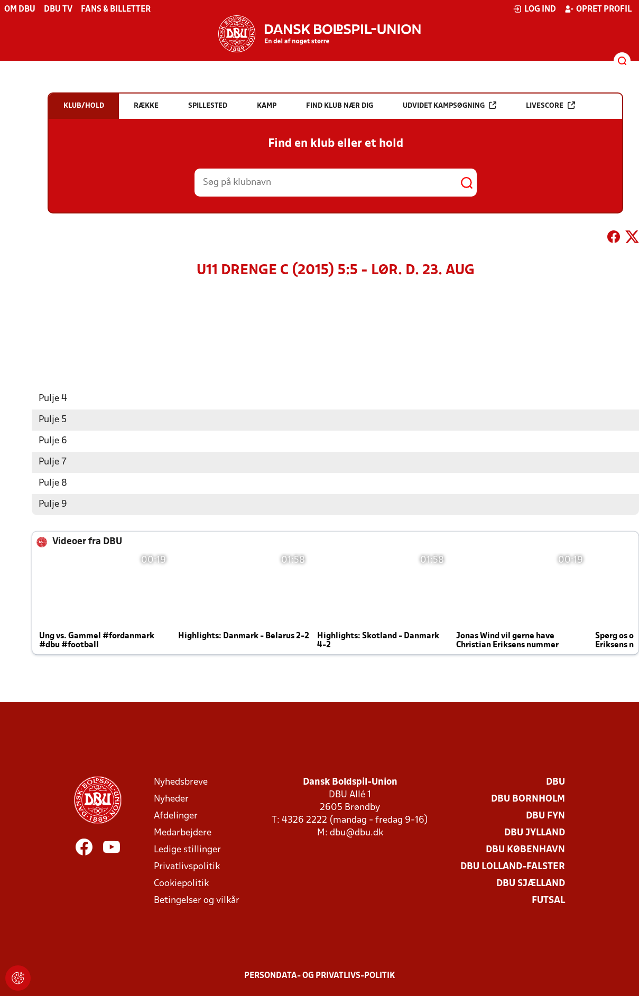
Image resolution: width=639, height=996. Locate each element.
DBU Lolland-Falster (512, 866)
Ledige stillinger (187, 849)
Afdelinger (176, 815)
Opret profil (598, 9)
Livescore (550, 105)
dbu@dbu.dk (356, 832)
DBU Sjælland (530, 883)
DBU (555, 781)
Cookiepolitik (181, 883)
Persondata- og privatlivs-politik (319, 975)
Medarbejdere (182, 832)
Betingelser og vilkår (196, 900)
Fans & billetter (116, 9)
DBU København (525, 849)
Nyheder (171, 798)
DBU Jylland (534, 832)
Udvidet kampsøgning (449, 105)
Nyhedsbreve (181, 781)
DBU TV (58, 9)
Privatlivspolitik (187, 866)
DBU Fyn (545, 815)
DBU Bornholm (528, 798)
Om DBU (19, 9)
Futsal (548, 900)
